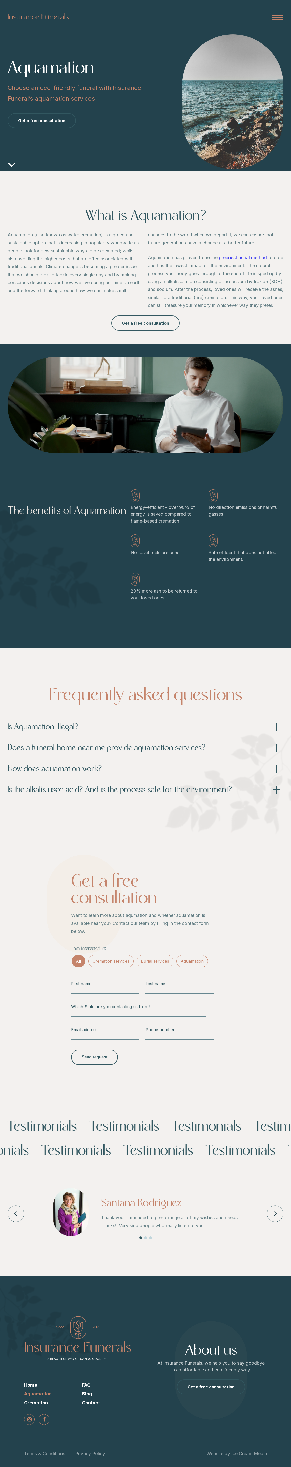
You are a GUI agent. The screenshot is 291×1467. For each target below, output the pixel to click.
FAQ (86, 1385)
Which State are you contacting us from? (111, 1006)
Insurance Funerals (38, 17)
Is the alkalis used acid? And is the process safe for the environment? (145, 789)
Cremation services (111, 961)
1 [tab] (141, 1238)
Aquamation (192, 961)
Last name (155, 983)
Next (275, 1213)
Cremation (36, 1402)
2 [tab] (145, 1238)
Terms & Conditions (44, 1453)
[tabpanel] (145, 1212)
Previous (16, 1213)
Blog (87, 1393)
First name (81, 983)
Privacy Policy (90, 1453)
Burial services (155, 961)
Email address (84, 1029)
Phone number (160, 1029)
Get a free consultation (41, 120)
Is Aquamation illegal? (145, 726)
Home (30, 1385)
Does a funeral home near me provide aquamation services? (145, 747)
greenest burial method (243, 257)
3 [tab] (150, 1238)
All (78, 961)
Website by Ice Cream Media (236, 1453)
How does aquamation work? (145, 768)
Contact (91, 1402)
